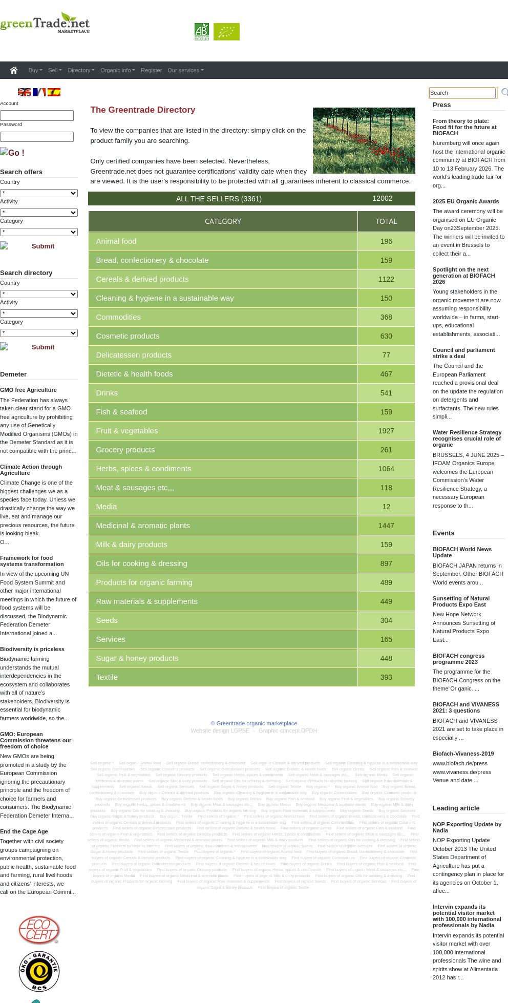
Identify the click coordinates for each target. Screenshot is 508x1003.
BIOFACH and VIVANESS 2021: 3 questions (466, 707)
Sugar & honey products (137, 658)
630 (386, 336)
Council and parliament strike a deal (464, 353)
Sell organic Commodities (113, 769)
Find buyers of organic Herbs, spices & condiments (276, 869)
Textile (107, 677)
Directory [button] (79, 70)
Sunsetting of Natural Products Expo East (461, 601)
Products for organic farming (144, 582)
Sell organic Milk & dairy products (178, 781)
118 (386, 488)
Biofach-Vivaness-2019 (463, 753)
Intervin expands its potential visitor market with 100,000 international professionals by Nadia (467, 916)
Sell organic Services (175, 786)
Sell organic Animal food (140, 763)
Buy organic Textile (176, 816)
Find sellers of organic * (218, 816)
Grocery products (125, 449)
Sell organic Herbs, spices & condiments (248, 774)
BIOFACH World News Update (462, 552)
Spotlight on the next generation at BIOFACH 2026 (464, 275)
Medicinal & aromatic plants (143, 525)
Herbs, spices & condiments (144, 468)
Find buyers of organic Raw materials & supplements (224, 881)
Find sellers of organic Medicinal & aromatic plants (178, 840)
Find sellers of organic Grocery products (192, 834)
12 (387, 507)
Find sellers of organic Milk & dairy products (265, 840)
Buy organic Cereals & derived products (174, 792)
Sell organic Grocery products (181, 774)
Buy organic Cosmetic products (389, 792)
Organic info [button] (115, 70)
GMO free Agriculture (28, 390)
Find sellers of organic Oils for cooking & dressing (352, 840)
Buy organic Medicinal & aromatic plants (331, 804)
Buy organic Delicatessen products (126, 799)
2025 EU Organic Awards (466, 201)
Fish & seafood (121, 411)
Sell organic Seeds (135, 786)
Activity (9, 201)
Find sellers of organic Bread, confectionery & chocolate (358, 816)
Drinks (107, 392)
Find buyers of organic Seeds (300, 881)
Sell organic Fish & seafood (394, 769)
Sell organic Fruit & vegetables (123, 774)
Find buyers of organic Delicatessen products (151, 864)
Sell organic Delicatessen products (230, 769)
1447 (386, 525)
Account (9, 103)
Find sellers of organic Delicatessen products (152, 828)
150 (386, 298)
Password (11, 124)
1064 (386, 469)
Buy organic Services (396, 810)
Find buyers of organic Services (359, 881)
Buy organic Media (274, 804)
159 (386, 260)
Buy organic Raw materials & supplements (298, 810)
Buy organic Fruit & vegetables (346, 799)
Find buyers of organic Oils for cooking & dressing (359, 875)
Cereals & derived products (142, 279)
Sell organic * (102, 763)
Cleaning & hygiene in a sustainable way (165, 298)
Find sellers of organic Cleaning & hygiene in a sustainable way (231, 822)
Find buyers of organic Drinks (306, 864)
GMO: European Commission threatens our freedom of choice (35, 740)
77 (387, 355)
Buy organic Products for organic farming (220, 810)
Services (111, 639)
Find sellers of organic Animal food (274, 816)
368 (386, 317)
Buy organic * (318, 786)
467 (386, 374)
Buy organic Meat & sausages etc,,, (222, 804)
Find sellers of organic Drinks (306, 828)
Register (151, 70)
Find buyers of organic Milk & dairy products (272, 875)
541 (386, 393)
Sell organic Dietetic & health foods (295, 769)
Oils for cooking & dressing (141, 563)
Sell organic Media (371, 774)
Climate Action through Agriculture (31, 470)
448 (386, 658)
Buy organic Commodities (334, 792)
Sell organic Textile (284, 786)
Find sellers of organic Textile (163, 851)
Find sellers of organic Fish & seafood (369, 828)
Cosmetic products (128, 335)
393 (386, 677)
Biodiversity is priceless (32, 649)
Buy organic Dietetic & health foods (192, 799)
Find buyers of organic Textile (283, 887)
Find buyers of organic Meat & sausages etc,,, (366, 869)
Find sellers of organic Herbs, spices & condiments (276, 834)
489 (386, 582)
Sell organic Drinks (348, 769)
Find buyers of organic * (215, 851)
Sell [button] (52, 70)
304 (386, 620)
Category (11, 221)
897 (386, 563)
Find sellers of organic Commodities (322, 822)
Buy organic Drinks (244, 799)
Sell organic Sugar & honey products (231, 786)
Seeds (107, 620)
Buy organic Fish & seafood (290, 799)
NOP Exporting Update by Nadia (467, 827)
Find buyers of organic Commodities (322, 857)
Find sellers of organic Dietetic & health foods (236, 828)
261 (386, 450)
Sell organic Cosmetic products (167, 769)
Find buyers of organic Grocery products (192, 869)
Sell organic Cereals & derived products (285, 763)
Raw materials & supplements (147, 601)
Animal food (116, 241)
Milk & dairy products (131, 544)
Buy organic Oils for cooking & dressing (145, 810)
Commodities (118, 316)
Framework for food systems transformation (32, 561)
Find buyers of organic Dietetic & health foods (236, 864)
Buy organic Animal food (356, 786)
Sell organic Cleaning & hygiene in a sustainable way (371, 763)
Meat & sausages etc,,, (135, 487)
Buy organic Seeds (357, 810)
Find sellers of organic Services (345, 846)
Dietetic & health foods (134, 373)
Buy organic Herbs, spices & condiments (150, 804)
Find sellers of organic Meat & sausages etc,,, (366, 834)
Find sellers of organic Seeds (287, 846)
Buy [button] (33, 70)
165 (386, 639)
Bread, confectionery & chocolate (152, 260)
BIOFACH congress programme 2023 (458, 659)
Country (10, 182)
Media (106, 506)
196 (386, 241)
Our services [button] (183, 70)
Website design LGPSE (220, 730)
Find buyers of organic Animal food (271, 851)
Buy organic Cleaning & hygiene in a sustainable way (260, 792)
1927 (386, 431)
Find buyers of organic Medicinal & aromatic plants (184, 875)
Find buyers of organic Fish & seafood (370, 864)
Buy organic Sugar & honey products (122, 816)
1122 (386, 279)
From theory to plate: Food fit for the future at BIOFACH (465, 127)
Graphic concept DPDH (288, 730)
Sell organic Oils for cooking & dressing (246, 781)
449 (386, 601)
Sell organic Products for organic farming (321, 781)
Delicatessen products (134, 354)
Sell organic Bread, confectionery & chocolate (206, 763)
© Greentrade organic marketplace (254, 723)
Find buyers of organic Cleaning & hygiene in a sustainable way (231, 857)
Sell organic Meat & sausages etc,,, (319, 774)
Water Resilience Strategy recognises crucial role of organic (467, 438)
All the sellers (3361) (219, 199)
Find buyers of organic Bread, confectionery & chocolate (356, 851)
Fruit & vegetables (127, 430)
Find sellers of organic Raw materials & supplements (211, 846)
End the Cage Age (24, 831)
